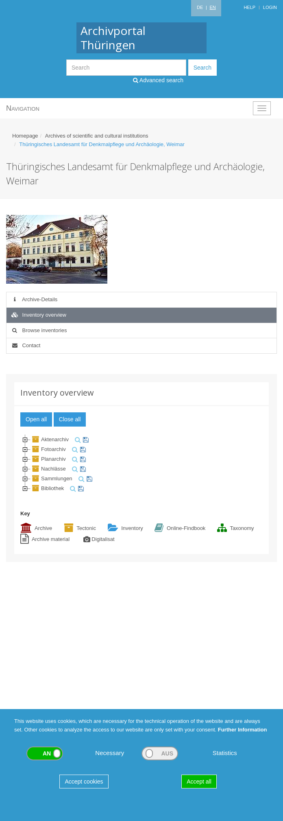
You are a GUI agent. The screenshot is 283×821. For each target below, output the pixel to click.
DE (200, 7)
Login (270, 7)
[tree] (141, 464)
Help (249, 7)
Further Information (242, 730)
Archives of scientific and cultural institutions (96, 136)
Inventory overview (38, 315)
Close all (70, 419)
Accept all (199, 781)
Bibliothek (47, 488)
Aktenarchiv (49, 439)
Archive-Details (34, 299)
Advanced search (158, 80)
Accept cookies (84, 781)
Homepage (25, 136)
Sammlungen (51, 478)
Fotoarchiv (48, 449)
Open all (36, 419)
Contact (25, 345)
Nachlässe (48, 469)
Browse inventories (39, 330)
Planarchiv (48, 459)
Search (202, 67)
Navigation (22, 108)
